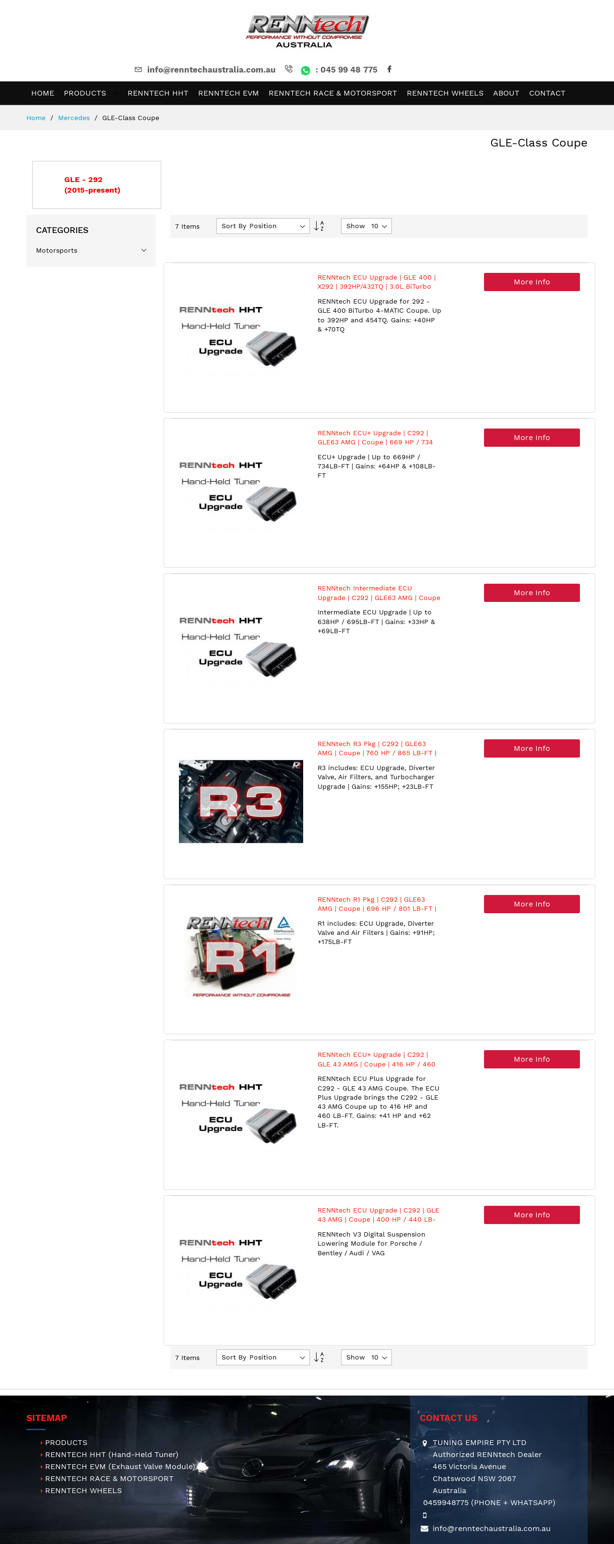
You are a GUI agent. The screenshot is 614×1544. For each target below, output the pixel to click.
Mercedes (75, 118)
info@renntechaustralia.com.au (204, 69)
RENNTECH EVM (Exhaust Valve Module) (120, 1466)
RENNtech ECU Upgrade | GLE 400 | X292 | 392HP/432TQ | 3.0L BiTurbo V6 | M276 (377, 286)
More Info (532, 281)
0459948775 (446, 1502)
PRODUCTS (66, 1442)
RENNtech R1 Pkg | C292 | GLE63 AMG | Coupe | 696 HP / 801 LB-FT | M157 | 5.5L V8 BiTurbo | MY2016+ (377, 908)
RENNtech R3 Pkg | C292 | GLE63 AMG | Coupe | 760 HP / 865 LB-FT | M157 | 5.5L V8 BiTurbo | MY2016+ (377, 753)
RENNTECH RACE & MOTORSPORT (109, 1478)
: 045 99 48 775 (330, 69)
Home (37, 118)
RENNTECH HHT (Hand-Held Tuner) (111, 1454)
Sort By (234, 226)
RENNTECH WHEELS (83, 1490)
